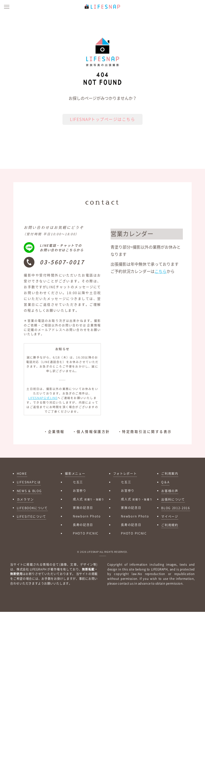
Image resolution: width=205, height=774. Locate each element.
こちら (161, 275)
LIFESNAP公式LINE (43, 402)
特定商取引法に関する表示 (147, 435)
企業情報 (56, 435)
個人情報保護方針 (93, 435)
